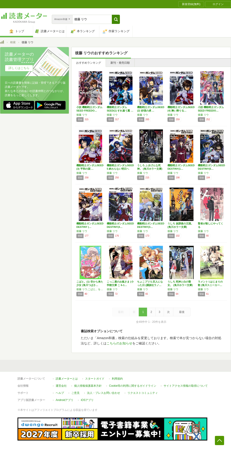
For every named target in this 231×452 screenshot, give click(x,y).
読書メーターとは (67, 378)
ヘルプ (60, 393)
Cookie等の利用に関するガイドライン (132, 385)
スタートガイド (94, 378)
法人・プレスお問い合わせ (103, 393)
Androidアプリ (64, 400)
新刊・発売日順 (120, 62)
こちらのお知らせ (119, 343)
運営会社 (61, 385)
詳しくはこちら (19, 68)
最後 (182, 312)
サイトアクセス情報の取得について (186, 385)
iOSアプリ (87, 400)
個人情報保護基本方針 (88, 385)
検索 (13, 42)
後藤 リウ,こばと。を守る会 (90, 289)
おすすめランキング (88, 62)
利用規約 (117, 378)
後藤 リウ (81, 114)
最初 (121, 312)
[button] (116, 19)
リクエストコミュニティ (142, 393)
